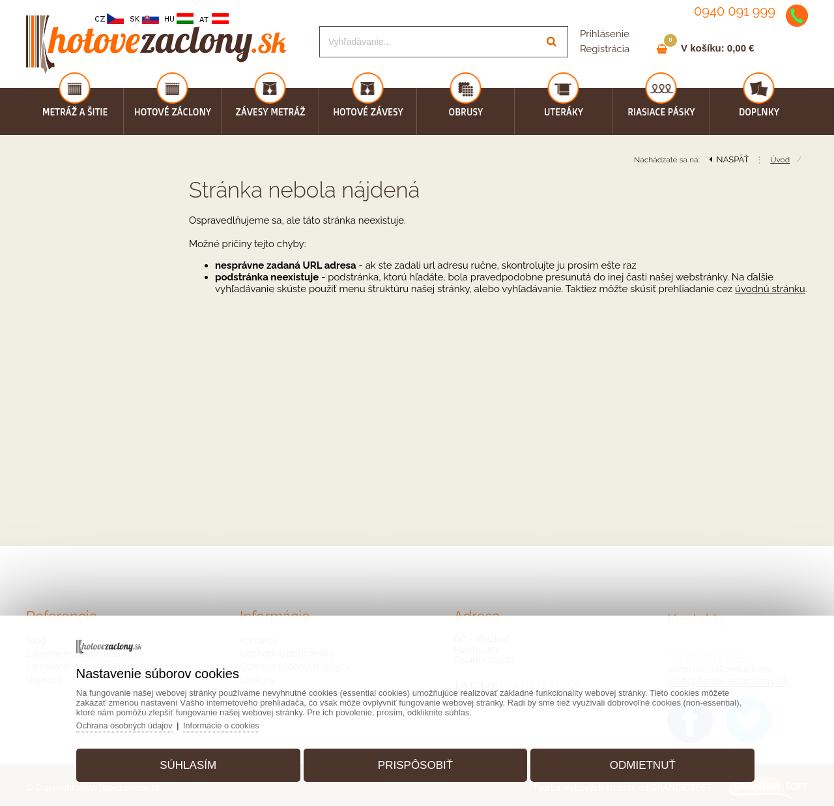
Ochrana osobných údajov (132, 723)
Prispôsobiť (415, 762)
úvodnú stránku (770, 289)
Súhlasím (193, 762)
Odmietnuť (637, 762)
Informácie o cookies (231, 723)
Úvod (780, 159)
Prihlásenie (604, 34)
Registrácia (604, 49)
